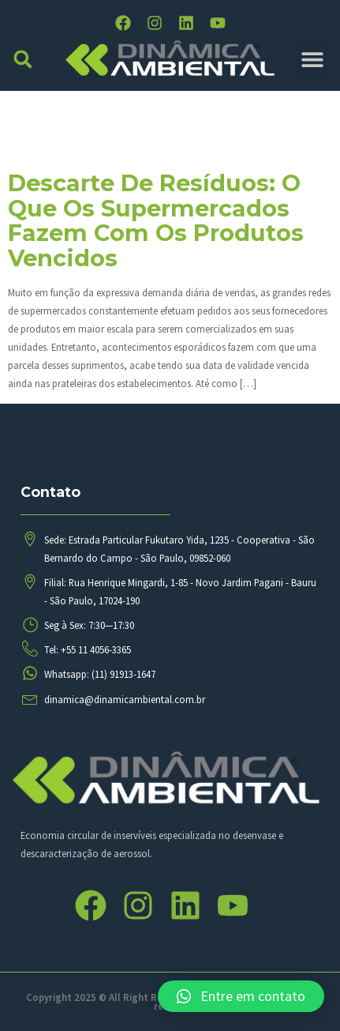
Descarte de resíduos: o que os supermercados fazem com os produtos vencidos (156, 220)
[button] (23, 60)
